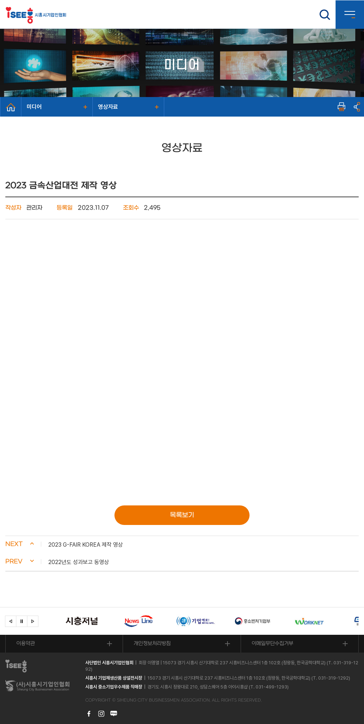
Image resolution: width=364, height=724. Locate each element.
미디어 (34, 106)
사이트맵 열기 (349, 14)
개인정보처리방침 (152, 643)
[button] (182, 544)
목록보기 (182, 515)
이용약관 (25, 643)
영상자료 (108, 106)
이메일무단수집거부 (272, 643)
